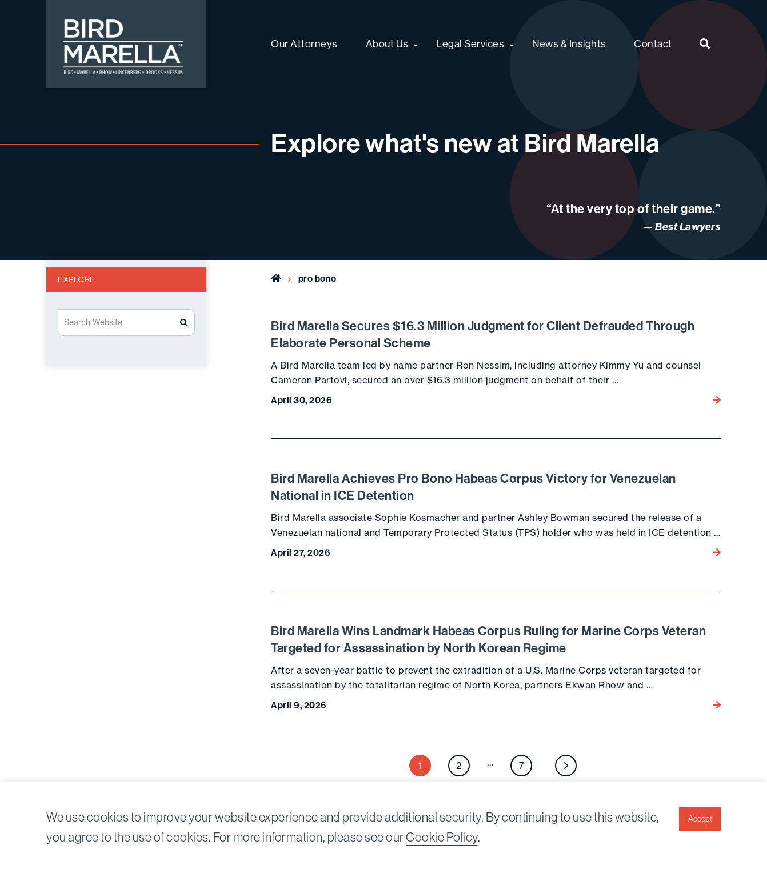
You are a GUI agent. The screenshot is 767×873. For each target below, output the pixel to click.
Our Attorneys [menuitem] (304, 44)
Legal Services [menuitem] (470, 44)
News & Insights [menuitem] (569, 44)
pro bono (317, 278)
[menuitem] (705, 44)
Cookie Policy (442, 837)
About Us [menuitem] (387, 44)
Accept (700, 818)
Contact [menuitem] (653, 44)
